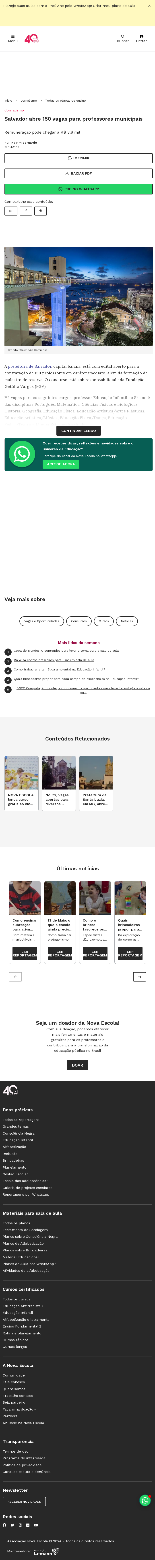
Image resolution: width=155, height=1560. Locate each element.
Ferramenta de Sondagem (25, 1230)
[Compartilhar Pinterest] (40, 211)
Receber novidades (24, 1502)
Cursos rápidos (16, 1340)
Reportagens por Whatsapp (26, 1194)
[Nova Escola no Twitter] (12, 1525)
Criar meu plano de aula (114, 6)
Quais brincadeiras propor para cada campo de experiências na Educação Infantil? (71, 680)
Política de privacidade (22, 1465)
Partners (10, 1416)
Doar (77, 1065)
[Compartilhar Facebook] (26, 211)
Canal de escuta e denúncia (27, 1472)
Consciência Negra (19, 1133)
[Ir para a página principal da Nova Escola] (32, 39)
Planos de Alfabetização (23, 1243)
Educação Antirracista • (23, 1306)
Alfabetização (14, 1147)
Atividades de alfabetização (26, 1270)
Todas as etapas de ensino (65, 100)
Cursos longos (15, 1347)
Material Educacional (21, 1257)
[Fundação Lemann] (46, 1551)
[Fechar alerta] (149, 6)
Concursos (79, 621)
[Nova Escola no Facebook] (4, 1525)
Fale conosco (14, 1382)
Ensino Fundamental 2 (22, 1326)
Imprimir (78, 158)
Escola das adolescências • (26, 1181)
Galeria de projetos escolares (27, 1188)
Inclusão (10, 1154)
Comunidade (14, 1375)
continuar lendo (78, 431)
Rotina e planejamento (22, 1333)
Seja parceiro (14, 1402)
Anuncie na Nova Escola (23, 1423)
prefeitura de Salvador (29, 366)
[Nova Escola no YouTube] (36, 1525)
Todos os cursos (16, 1299)
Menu (13, 39)
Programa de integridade (24, 1458)
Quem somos (14, 1389)
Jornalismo (29, 100)
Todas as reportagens (21, 1120)
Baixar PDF (79, 173)
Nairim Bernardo (24, 142)
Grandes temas (16, 1126)
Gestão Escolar (15, 1174)
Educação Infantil (18, 1140)
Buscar (123, 39)
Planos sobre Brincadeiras (25, 1250)
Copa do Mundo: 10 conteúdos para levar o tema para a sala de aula (61, 652)
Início (8, 100)
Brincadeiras (13, 1160)
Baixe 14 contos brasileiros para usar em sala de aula (49, 661)
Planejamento (14, 1167)
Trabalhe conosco (18, 1396)
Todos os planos (16, 1223)
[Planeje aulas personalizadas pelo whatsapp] (145, 1500)
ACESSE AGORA (61, 464)
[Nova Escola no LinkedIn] (27, 1525)
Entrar (141, 39)
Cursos (104, 621)
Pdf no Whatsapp (78, 189)
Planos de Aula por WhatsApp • (29, 1264)
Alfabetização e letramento (26, 1319)
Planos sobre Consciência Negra (30, 1237)
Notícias (127, 621)
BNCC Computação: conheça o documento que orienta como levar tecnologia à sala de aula (77, 690)
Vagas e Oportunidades (41, 621)
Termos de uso (15, 1451)
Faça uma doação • (19, 1409)
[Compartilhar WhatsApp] (10, 211)
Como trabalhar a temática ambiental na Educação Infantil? (54, 670)
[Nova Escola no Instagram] (20, 1525)
